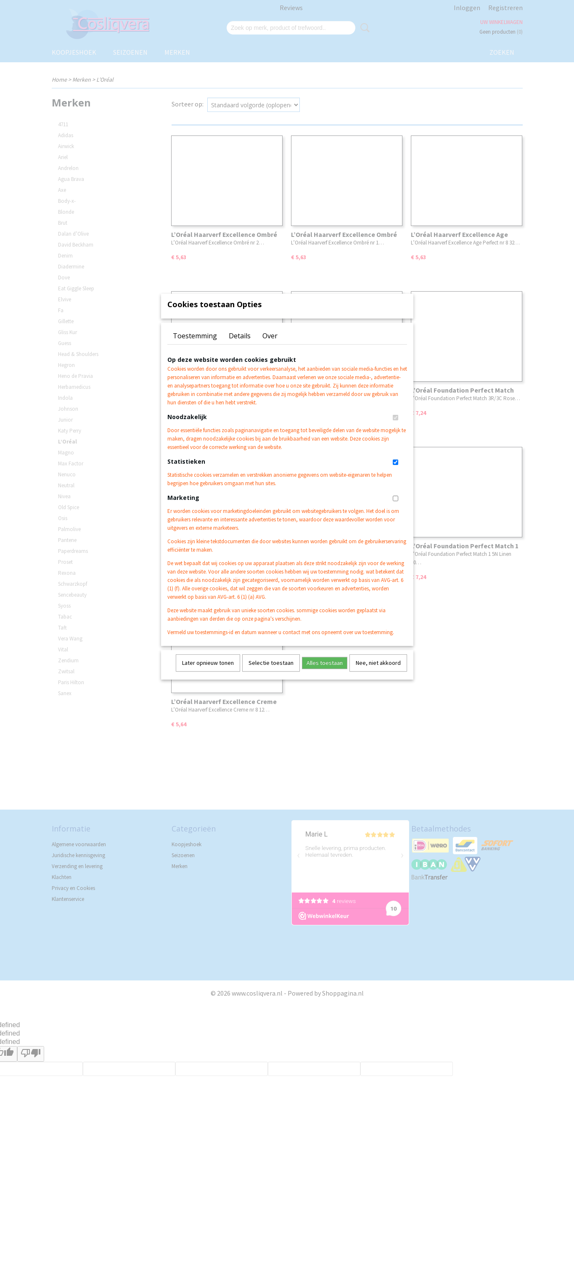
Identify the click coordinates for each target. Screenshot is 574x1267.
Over (270, 346)
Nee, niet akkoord (378, 673)
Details (240, 346)
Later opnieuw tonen (208, 673)
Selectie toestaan (271, 673)
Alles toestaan (325, 673)
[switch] (395, 428)
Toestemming (195, 346)
